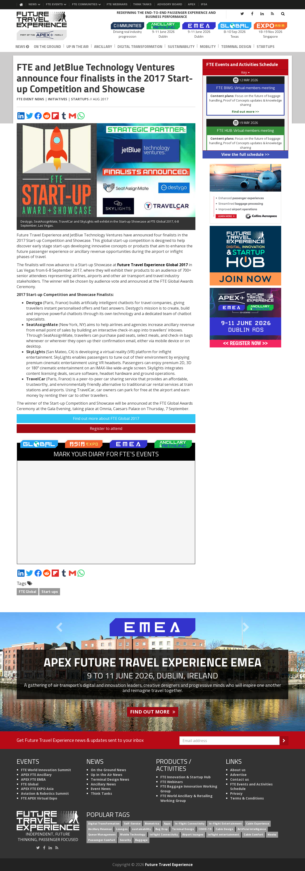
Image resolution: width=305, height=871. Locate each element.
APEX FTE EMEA (33, 779)
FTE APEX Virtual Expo (39, 798)
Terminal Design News (110, 779)
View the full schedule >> (245, 154)
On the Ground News (108, 770)
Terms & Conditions (247, 798)
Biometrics (152, 823)
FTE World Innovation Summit (46, 770)
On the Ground (47, 46)
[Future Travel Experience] (48, 26)
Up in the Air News (106, 774)
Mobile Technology (132, 834)
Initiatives (57, 99)
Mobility (208, 46)
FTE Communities (86, 4)
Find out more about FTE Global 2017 (106, 418)
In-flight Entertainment (225, 823)
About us (237, 770)
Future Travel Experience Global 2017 (152, 264)
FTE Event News (30, 99)
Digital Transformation (139, 46)
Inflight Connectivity (164, 834)
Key (245, 72)
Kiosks (272, 834)
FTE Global (27, 591)
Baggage (141, 840)
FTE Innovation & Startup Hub (185, 777)
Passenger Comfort (101, 840)
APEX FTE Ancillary (36, 774)
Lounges (122, 829)
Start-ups (49, 591)
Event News (101, 788)
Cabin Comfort (253, 834)
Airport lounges (192, 834)
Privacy (236, 793)
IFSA (204, 4)
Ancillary (103, 46)
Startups (265, 46)
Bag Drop (161, 829)
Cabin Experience (257, 823)
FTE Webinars (117, 4)
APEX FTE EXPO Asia (37, 788)
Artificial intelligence (252, 829)
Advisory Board (169, 4)
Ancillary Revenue (100, 829)
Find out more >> (245, 111)
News (34, 4)
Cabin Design (224, 829)
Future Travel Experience (169, 864)
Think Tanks (142, 4)
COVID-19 (204, 829)
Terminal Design (236, 46)
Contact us (239, 779)
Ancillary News (103, 784)
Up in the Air (77, 46)
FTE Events (56, 4)
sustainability (141, 829)
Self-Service (132, 823)
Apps (167, 823)
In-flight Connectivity (189, 823)
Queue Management (102, 834)
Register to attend (106, 428)
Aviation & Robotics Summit (45, 793)
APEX (191, 4)
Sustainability (181, 46)
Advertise (238, 774)
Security (125, 840)
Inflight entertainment (223, 834)
